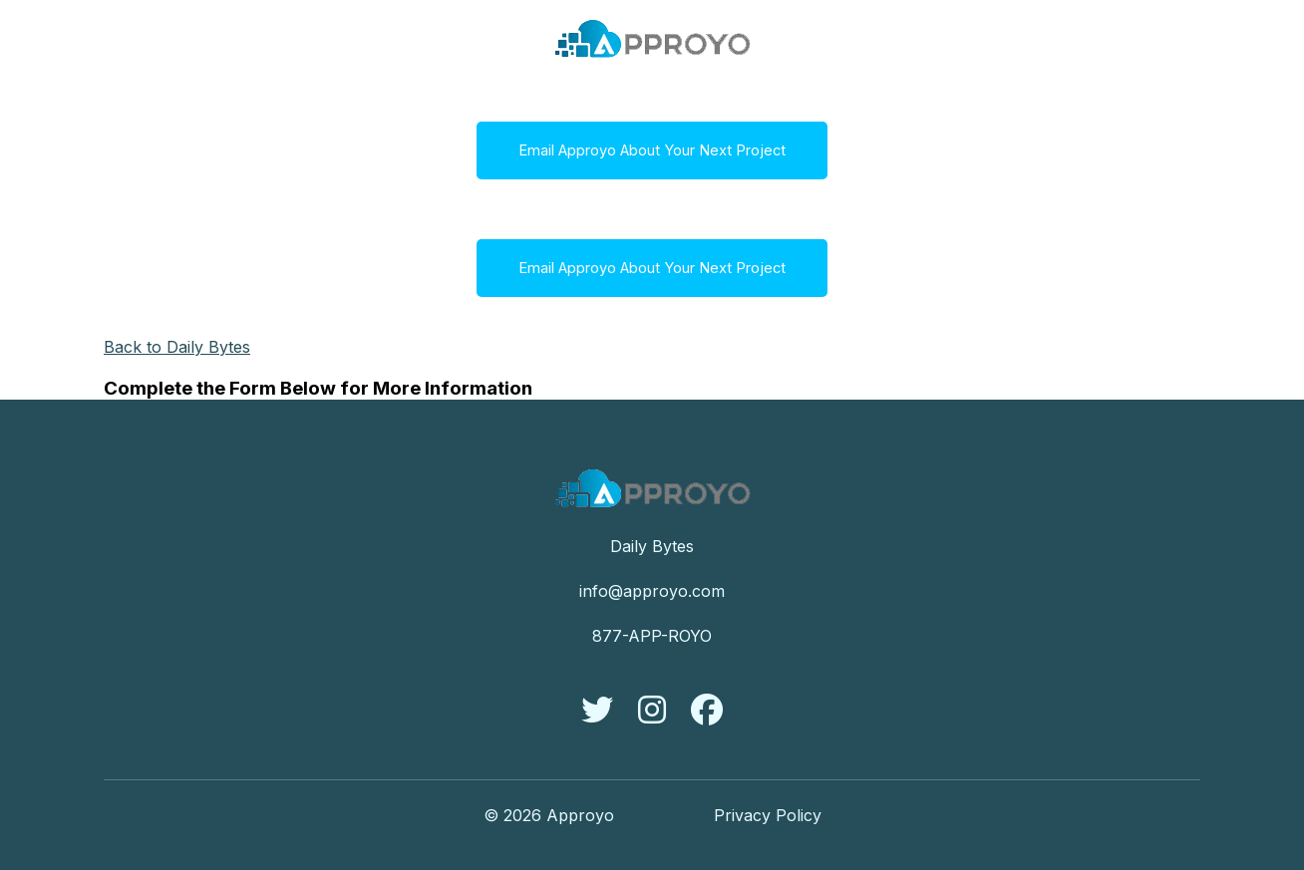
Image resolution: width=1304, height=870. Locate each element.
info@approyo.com (652, 591)
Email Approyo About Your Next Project (652, 150)
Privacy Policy (767, 815)
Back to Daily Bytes (177, 347)
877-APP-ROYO (652, 636)
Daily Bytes (652, 546)
